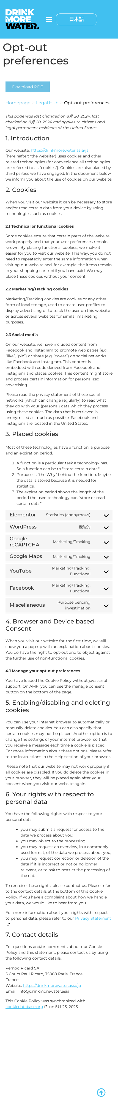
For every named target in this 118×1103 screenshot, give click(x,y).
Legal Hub (47, 102)
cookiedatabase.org (24, 1006)
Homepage (18, 102)
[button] (28, 86)
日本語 (76, 19)
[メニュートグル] (49, 19)
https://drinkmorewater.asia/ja (60, 150)
